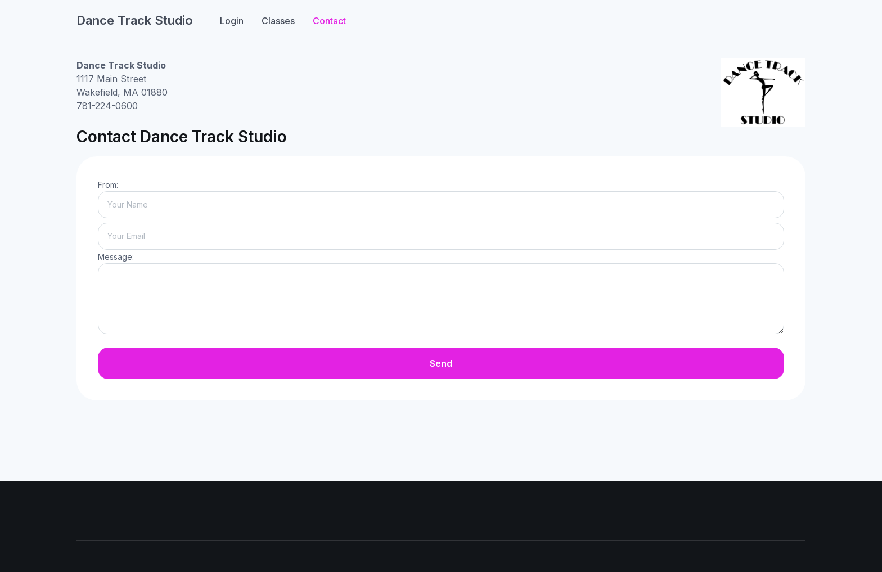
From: (108, 185)
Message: (116, 257)
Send (441, 363)
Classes (278, 20)
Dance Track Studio (134, 20)
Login (232, 20)
